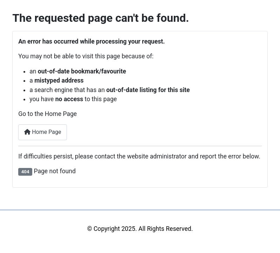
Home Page (42, 132)
